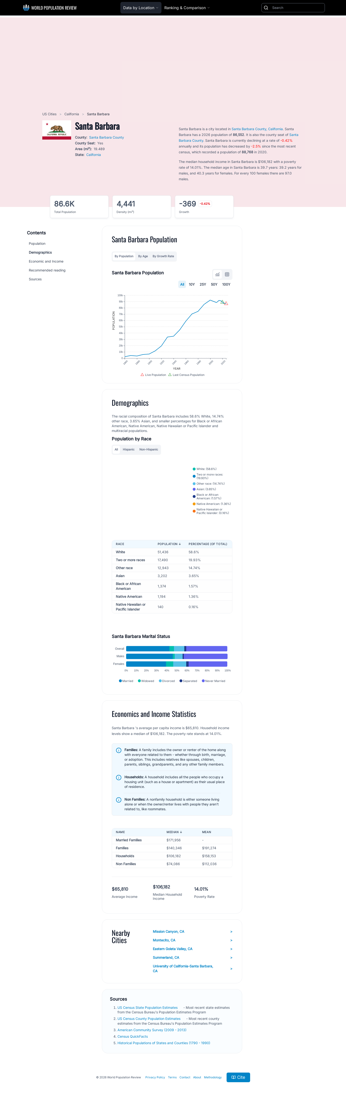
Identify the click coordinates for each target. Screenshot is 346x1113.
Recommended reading (47, 270)
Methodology (213, 1077)
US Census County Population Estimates (149, 1018)
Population (37, 243)
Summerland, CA (192, 957)
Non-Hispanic (148, 449)
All (182, 284)
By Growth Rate (163, 256)
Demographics (40, 252)
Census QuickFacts (133, 1036)
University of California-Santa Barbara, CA (192, 968)
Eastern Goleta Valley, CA (192, 948)
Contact (184, 1077)
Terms (172, 1077)
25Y (203, 284)
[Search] (297, 7)
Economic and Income (46, 261)
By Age (143, 256)
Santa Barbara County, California (257, 129)
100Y (226, 284)
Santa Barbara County (106, 137)
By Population (124, 256)
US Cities (49, 114)
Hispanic (129, 449)
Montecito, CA (192, 940)
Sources (35, 279)
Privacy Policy (155, 1077)
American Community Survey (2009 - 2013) (152, 1030)
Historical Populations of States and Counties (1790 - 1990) (164, 1043)
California (72, 114)
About (197, 1077)
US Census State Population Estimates (148, 1007)
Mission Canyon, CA (192, 931)
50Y (214, 284)
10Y (192, 284)
